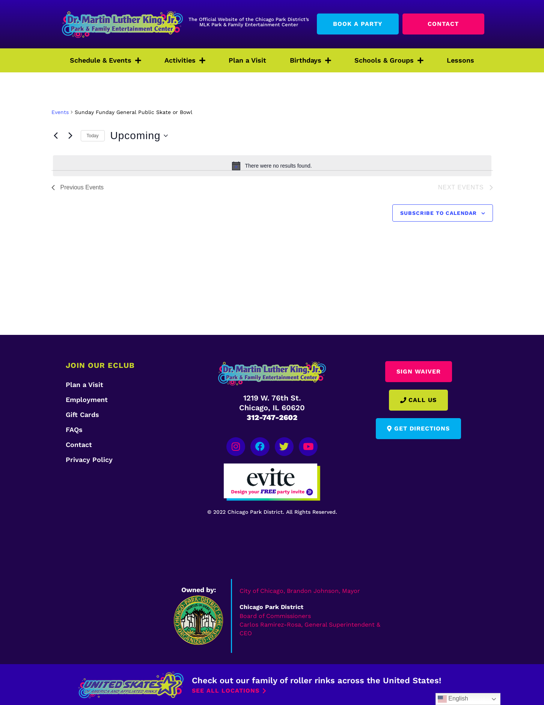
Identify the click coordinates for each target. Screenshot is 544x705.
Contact (79, 444)
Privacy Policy (89, 460)
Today (93, 135)
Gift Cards (82, 414)
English (453, 699)
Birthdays (310, 60)
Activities (184, 60)
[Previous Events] (55, 135)
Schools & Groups (388, 60)
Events (60, 112)
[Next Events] (70, 135)
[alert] (272, 165)
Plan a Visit (247, 60)
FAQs (74, 430)
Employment (87, 400)
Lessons (460, 60)
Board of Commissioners (275, 614)
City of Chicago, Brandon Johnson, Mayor (300, 590)
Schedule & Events (105, 60)
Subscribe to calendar (438, 213)
